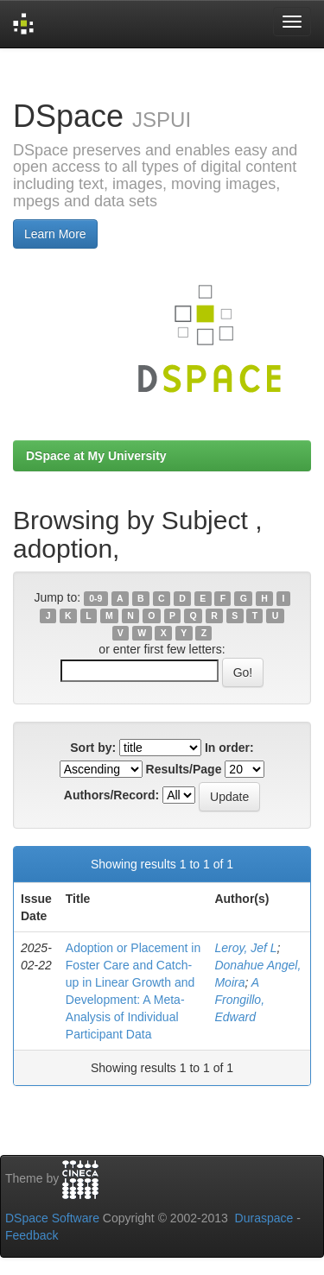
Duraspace (264, 1218)
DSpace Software (52, 1218)
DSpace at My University (96, 456)
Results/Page (184, 769)
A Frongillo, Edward (239, 999)
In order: (229, 747)
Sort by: (93, 747)
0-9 (95, 598)
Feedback (31, 1235)
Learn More (55, 234)
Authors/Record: (111, 795)
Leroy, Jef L (245, 948)
